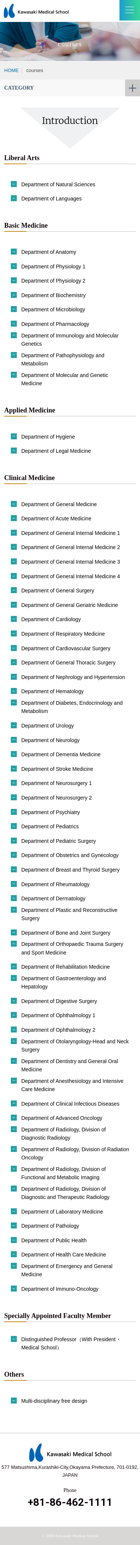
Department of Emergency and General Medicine (66, 1270)
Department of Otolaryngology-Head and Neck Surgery (75, 1045)
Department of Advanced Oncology (61, 1118)
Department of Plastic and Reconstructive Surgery (69, 914)
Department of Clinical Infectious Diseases (70, 1104)
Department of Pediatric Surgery (58, 841)
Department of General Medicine (59, 504)
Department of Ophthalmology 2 (58, 1030)
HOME (11, 70)
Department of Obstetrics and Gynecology (70, 855)
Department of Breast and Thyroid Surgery (70, 870)
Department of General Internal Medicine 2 (70, 547)
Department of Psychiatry (50, 812)
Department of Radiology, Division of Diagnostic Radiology (63, 1134)
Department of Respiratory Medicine (63, 634)
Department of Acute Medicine (56, 518)
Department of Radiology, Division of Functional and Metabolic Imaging (63, 1173)
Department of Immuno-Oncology (60, 1289)
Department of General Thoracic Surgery (68, 663)
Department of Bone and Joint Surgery (66, 933)
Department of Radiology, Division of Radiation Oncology (75, 1153)
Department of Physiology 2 (53, 281)
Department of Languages (51, 199)
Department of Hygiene (48, 437)
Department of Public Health (54, 1240)
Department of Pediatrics (50, 826)
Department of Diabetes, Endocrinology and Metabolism (72, 707)
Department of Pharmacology (55, 324)
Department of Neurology (50, 740)
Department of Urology (47, 726)
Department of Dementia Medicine (60, 754)
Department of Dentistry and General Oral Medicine (69, 1065)
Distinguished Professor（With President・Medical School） (71, 1343)
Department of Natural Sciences (58, 184)
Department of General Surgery (57, 591)
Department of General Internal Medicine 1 (70, 533)
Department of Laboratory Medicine (62, 1212)
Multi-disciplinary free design (54, 1401)
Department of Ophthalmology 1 (58, 1015)
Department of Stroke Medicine (57, 769)
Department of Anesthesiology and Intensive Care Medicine (72, 1085)
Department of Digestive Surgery (59, 1001)
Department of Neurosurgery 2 (56, 798)
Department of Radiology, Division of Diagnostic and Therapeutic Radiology (65, 1193)
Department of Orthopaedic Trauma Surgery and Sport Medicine (72, 948)
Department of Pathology (50, 1226)
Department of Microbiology (53, 309)
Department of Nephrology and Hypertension (73, 677)
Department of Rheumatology (55, 884)
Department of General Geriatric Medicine (69, 605)
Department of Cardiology (51, 619)
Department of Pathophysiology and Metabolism (63, 359)
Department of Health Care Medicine (63, 1255)
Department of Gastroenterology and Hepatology (63, 982)
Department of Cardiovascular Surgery (66, 648)
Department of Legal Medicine (56, 451)
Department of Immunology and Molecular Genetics (70, 340)
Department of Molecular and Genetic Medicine (64, 379)
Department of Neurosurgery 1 (56, 783)
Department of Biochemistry (53, 295)
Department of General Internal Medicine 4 (70, 576)
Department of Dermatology (53, 898)
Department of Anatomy (48, 252)
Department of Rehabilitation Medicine (65, 967)
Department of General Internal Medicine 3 (70, 562)
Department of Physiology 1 (53, 267)
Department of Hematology (52, 691)
